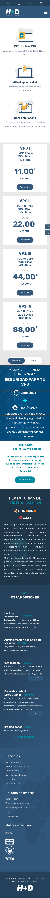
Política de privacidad (16, 807)
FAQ (7, 811)
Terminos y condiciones (17, 803)
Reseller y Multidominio (17, 766)
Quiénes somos (13, 798)
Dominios (10, 779)
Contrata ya (25, 187)
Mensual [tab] (16, 360)
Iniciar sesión (12, 816)
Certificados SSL (13, 783)
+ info (35, 678)
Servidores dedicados (15, 775)
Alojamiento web (13, 762)
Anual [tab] (34, 360)
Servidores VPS (12, 770)
